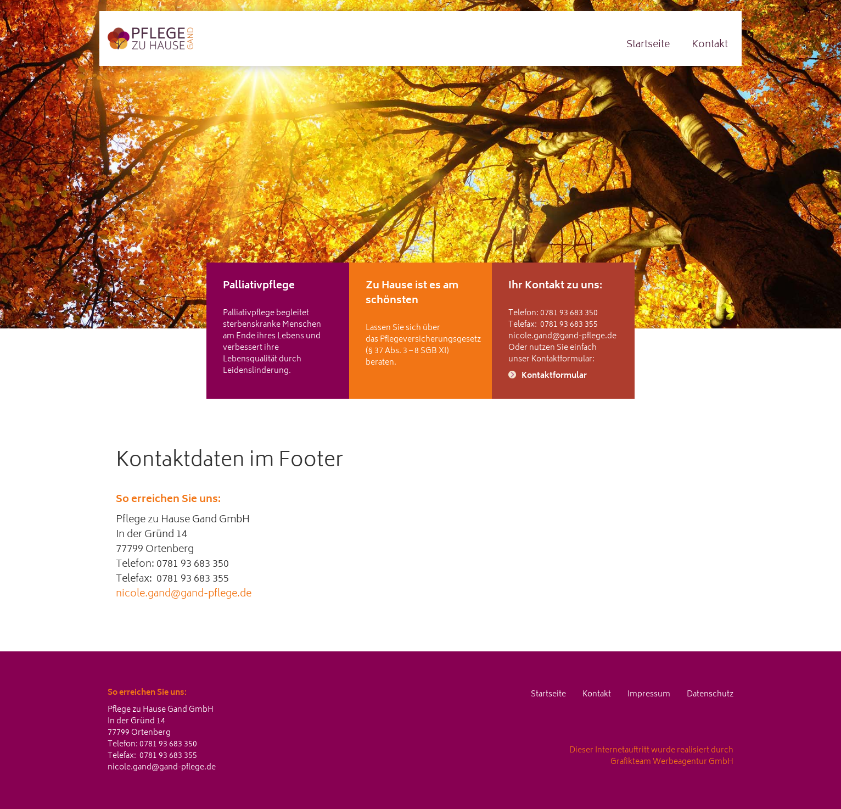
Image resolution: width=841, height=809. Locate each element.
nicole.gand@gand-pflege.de (562, 336)
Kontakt (710, 45)
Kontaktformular (554, 376)
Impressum (648, 694)
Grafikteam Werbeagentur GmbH (671, 762)
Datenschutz (710, 694)
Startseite (648, 45)
